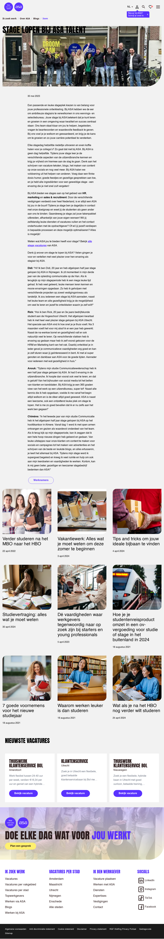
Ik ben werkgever (106, 872)
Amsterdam (56, 879)
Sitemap (9, 933)
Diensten (98, 890)
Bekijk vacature (23, 793)
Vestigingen (100, 901)
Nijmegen (55, 896)
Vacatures (11, 879)
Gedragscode (145, 929)
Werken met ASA (104, 884)
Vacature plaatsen (104, 879)
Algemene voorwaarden (15, 929)
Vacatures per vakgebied (20, 884)
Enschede (55, 901)
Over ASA (25, 18)
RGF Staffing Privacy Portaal (123, 929)
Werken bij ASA (15, 912)
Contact (98, 907)
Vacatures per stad (17, 890)
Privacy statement (98, 929)
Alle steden (56, 907)
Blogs (36, 18)
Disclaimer (82, 929)
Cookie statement (66, 929)
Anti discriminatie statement (42, 929)
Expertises (99, 896)
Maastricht (55, 884)
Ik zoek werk (9, 18)
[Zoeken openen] (143, 7)
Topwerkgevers (14, 896)
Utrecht (53, 890)
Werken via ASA (15, 901)
